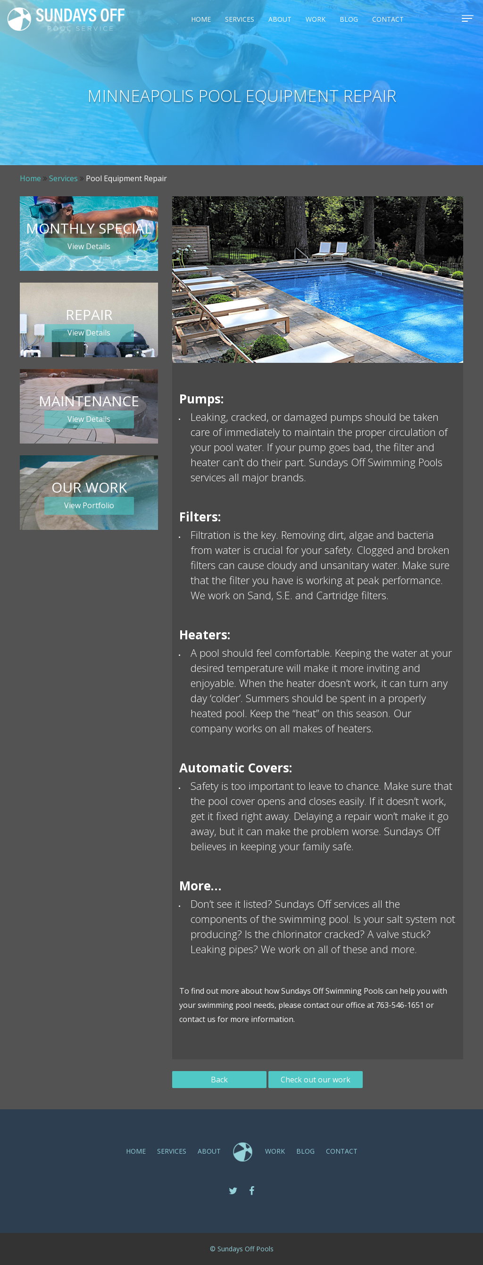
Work (315, 19)
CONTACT (388, 19)
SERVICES (239, 19)
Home (201, 19)
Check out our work (315, 1079)
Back (219, 1079)
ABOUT (279, 19)
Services (63, 178)
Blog (349, 19)
